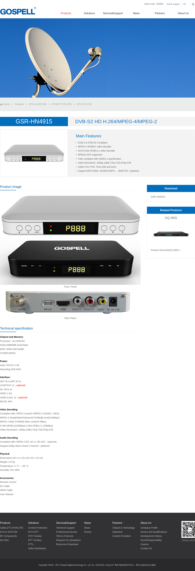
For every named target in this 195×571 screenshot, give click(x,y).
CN (184, 4)
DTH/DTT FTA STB (61, 104)
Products (19, 104)
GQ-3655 (171, 218)
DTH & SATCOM (38, 104)
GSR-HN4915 (158, 196)
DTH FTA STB (84, 104)
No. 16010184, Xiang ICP (103, 565)
